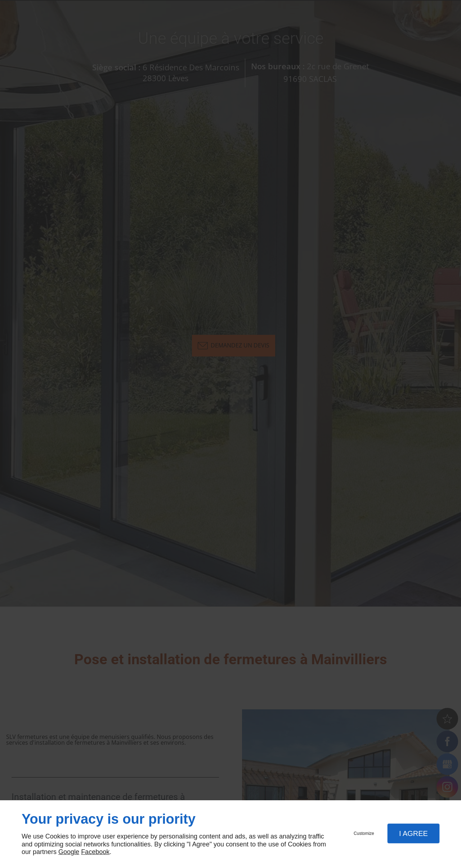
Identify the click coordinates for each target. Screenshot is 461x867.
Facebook (95, 851)
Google (68, 851)
